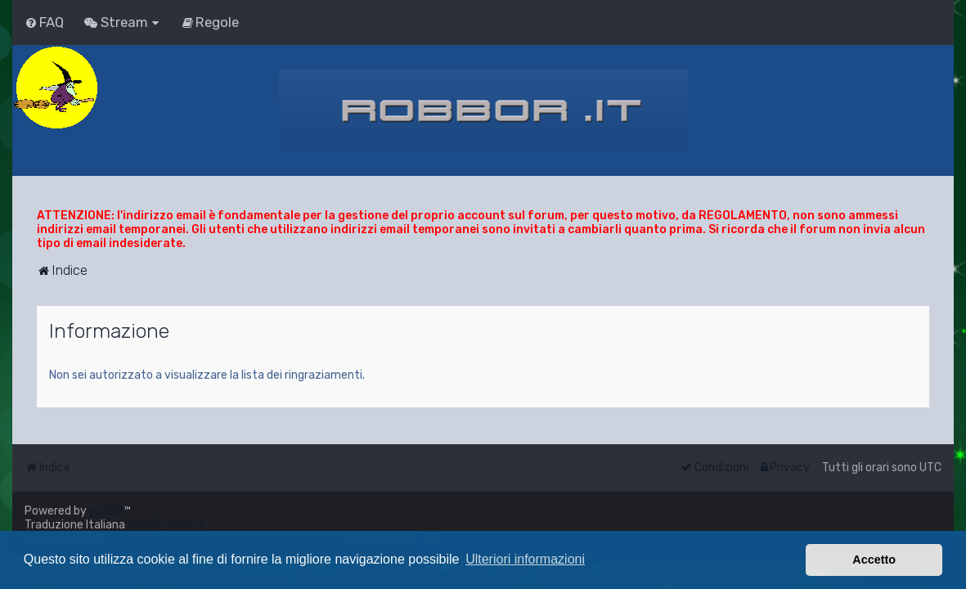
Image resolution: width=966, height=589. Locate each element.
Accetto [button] (874, 559)
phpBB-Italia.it (166, 525)
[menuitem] (44, 22)
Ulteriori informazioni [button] (525, 559)
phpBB (106, 511)
